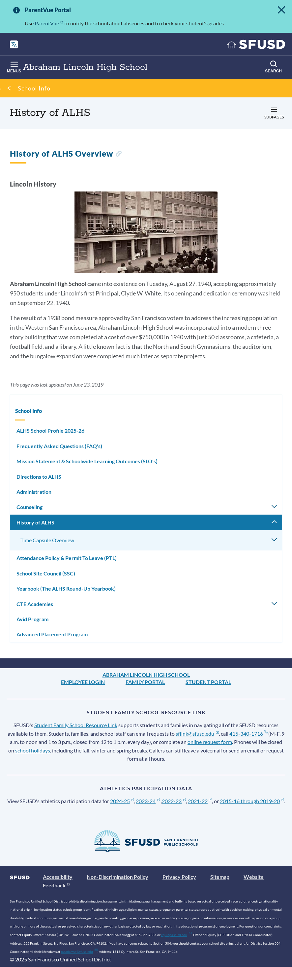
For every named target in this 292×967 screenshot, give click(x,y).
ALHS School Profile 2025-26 (50, 430)
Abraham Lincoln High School (146, 675)
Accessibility (58, 877)
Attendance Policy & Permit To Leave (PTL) (66, 558)
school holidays (32, 750)
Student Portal (208, 682)
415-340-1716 (248, 733)
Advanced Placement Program (52, 634)
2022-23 (174, 801)
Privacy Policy (179, 877)
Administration (33, 492)
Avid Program (32, 619)
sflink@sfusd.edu (197, 733)
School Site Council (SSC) (45, 573)
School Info (34, 88)
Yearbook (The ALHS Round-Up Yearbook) (66, 588)
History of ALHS (35, 522)
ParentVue (49, 23)
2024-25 (122, 801)
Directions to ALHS (38, 476)
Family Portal (145, 682)
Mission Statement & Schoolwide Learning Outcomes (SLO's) (87, 461)
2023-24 (148, 801)
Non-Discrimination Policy (117, 877)
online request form (210, 742)
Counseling (29, 507)
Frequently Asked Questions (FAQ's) (59, 446)
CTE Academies (34, 604)
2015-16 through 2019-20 (252, 801)
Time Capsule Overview (47, 540)
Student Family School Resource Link (75, 725)
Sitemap (219, 877)
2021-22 (200, 801)
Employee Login (83, 682)
